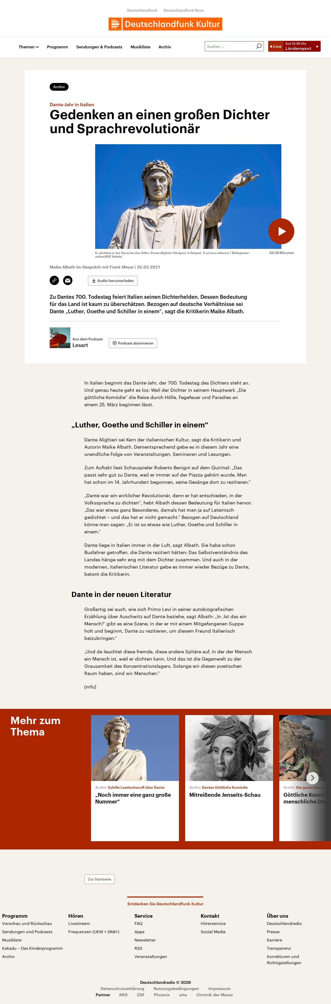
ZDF (141, 994)
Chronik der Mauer (214, 994)
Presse (273, 931)
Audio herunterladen (115, 280)
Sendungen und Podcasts (27, 931)
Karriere (274, 939)
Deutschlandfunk (142, 10)
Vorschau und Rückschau (27, 923)
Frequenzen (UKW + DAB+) (93, 931)
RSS (138, 948)
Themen (27, 47)
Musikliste (140, 47)
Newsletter (145, 939)
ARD (123, 994)
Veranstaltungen (150, 956)
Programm (57, 47)
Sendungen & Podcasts (99, 47)
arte (183, 994)
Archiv (165, 47)
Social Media (213, 931)
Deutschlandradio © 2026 (165, 982)
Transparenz (279, 948)
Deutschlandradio (284, 923)
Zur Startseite (99, 879)
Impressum (219, 988)
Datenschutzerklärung (122, 988)
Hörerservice (213, 923)
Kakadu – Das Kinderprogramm (32, 948)
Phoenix (162, 994)
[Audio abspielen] (281, 231)
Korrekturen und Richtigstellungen (284, 959)
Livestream (79, 923)
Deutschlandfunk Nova (184, 10)
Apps (139, 931)
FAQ (138, 923)
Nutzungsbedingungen (176, 988)
